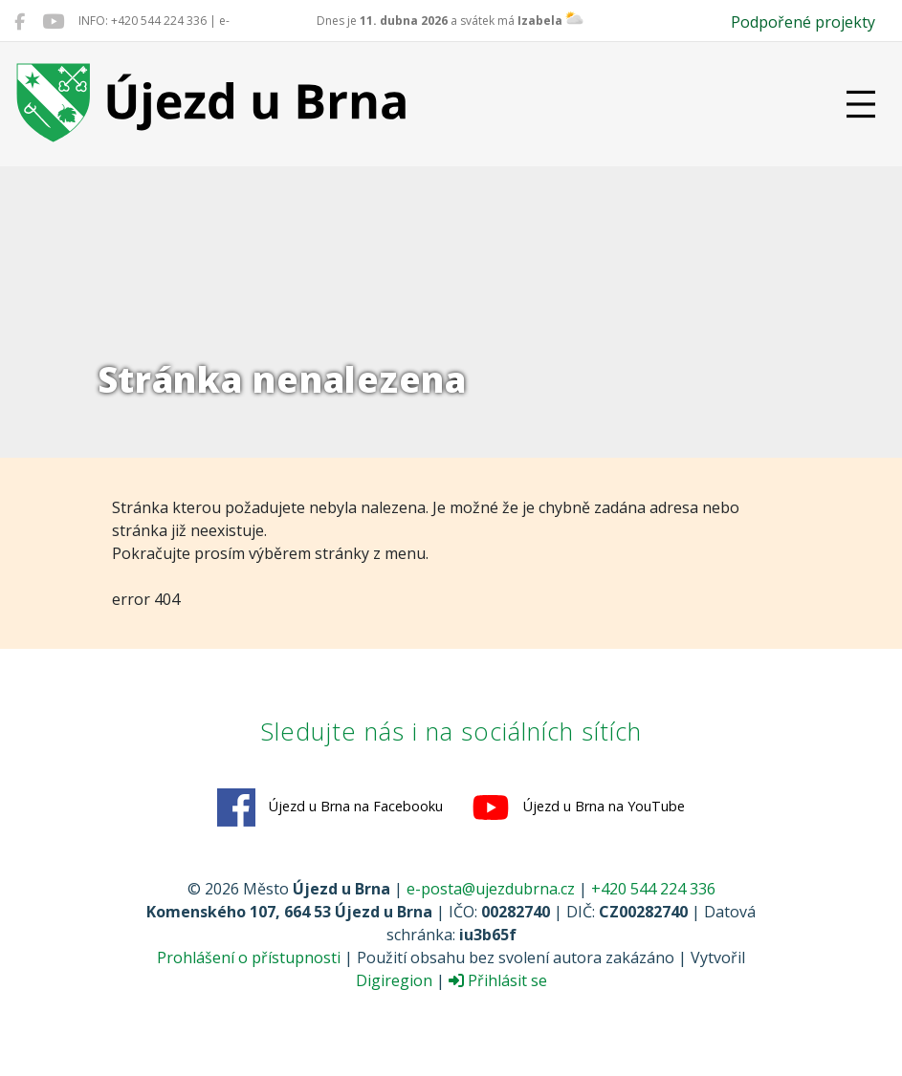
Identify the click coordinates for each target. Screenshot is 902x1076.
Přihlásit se (498, 980)
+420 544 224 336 (653, 888)
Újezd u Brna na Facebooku (330, 807)
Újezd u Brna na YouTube (578, 807)
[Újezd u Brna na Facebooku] (19, 21)
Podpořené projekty (803, 21)
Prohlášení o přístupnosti (249, 957)
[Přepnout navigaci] (861, 104)
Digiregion (394, 980)
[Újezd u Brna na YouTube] (53, 21)
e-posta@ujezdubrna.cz (491, 888)
